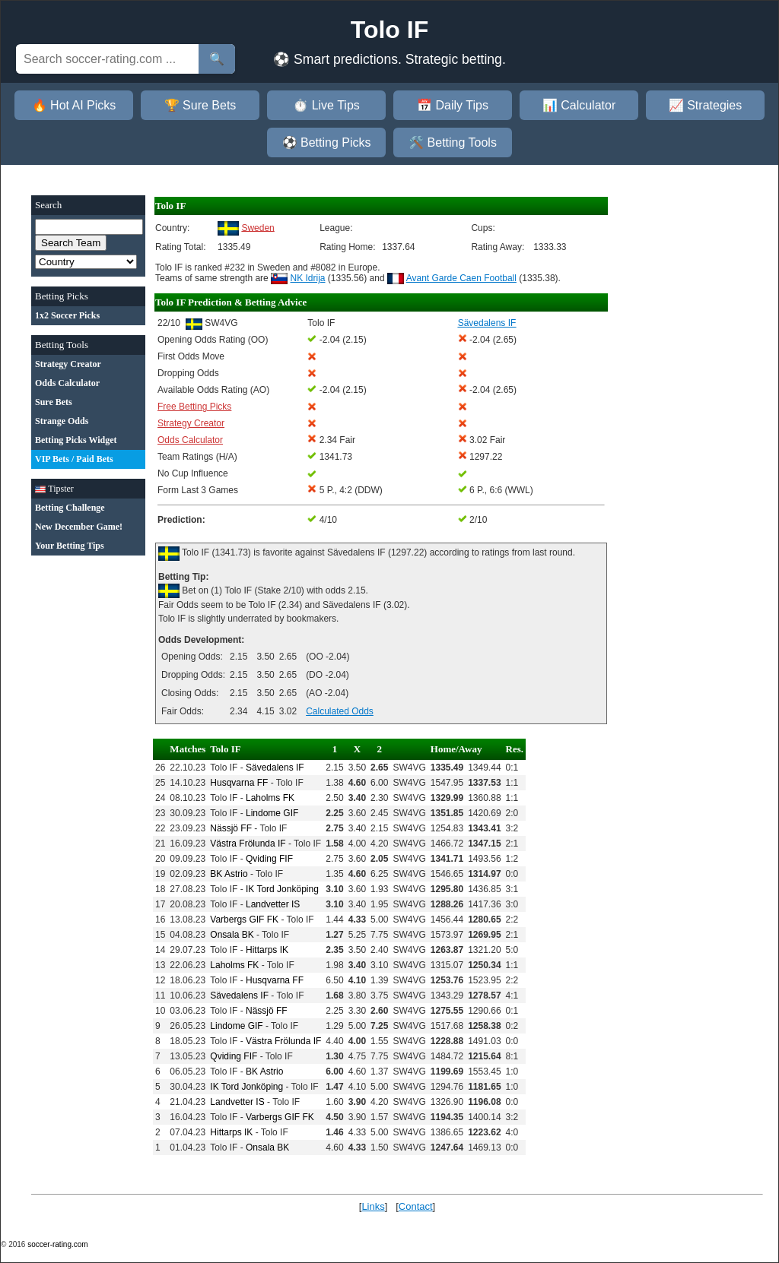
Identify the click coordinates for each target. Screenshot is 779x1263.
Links (372, 1206)
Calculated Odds (340, 711)
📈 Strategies (705, 105)
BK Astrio (228, 874)
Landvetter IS (273, 904)
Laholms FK (270, 798)
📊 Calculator (578, 105)
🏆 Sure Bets (200, 105)
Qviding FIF (269, 858)
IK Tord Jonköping (282, 889)
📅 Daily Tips (452, 105)
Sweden (257, 227)
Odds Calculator (190, 440)
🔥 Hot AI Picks (74, 105)
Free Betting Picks (194, 406)
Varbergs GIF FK (244, 919)
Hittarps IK (267, 950)
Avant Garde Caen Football (461, 278)
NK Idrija (308, 278)
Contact (416, 1206)
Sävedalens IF (275, 767)
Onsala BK (231, 934)
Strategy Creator (190, 423)
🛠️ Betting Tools (453, 142)
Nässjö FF (231, 828)
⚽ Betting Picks (326, 142)
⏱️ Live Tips (326, 105)
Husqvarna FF (239, 782)
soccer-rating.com (57, 1244)
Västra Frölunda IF (247, 843)
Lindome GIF (272, 813)
